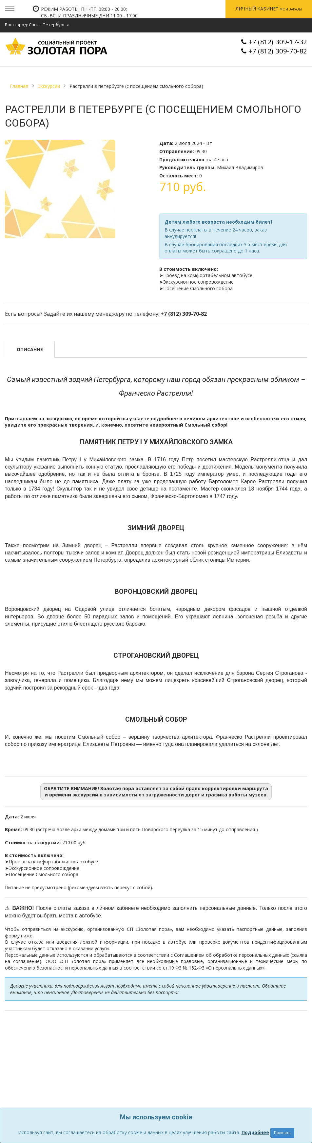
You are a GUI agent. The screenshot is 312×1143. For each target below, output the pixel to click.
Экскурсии (49, 86)
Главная (19, 86)
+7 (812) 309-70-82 (277, 51)
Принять (282, 1132)
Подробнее (255, 1132)
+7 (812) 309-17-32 (277, 41)
